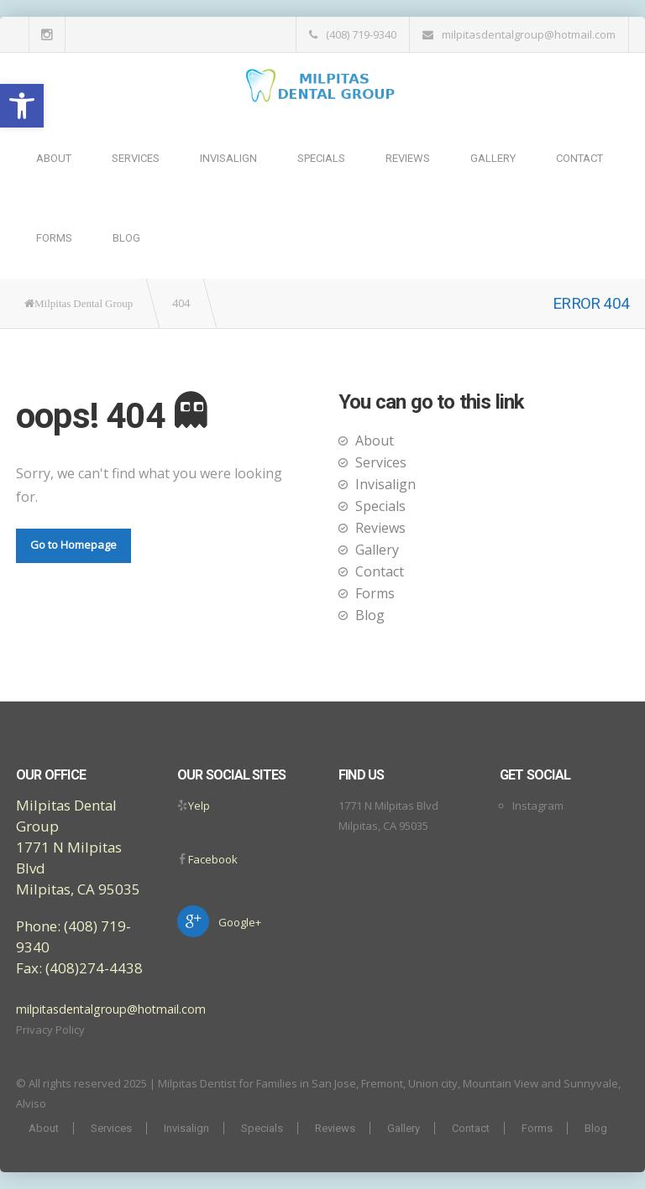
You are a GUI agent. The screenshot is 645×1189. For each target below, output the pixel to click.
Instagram (538, 805)
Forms (54, 238)
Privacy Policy (50, 1029)
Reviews (407, 158)
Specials (321, 158)
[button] (22, 106)
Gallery (493, 158)
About (53, 158)
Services (136, 158)
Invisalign (228, 158)
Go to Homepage (73, 544)
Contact (579, 158)
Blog (126, 238)
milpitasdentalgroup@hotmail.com (529, 34)
